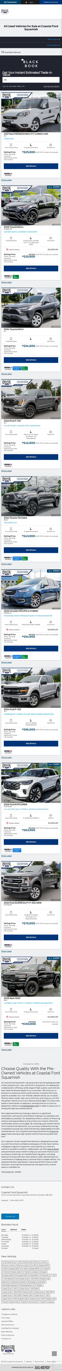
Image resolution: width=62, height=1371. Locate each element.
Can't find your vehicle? (52, 86)
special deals (53, 1149)
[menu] (57, 11)
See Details (31, 166)
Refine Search (53, 39)
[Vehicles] (30, 80)
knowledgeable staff (30, 1106)
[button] (10, 2)
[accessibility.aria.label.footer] (42, 1367)
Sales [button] (3, 1230)
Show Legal (6, 180)
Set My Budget (52, 45)
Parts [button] (23, 1230)
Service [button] (13, 1230)
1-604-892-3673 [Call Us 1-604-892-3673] (16, 1200)
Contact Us (10, 1216)
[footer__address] (31, 1195)
